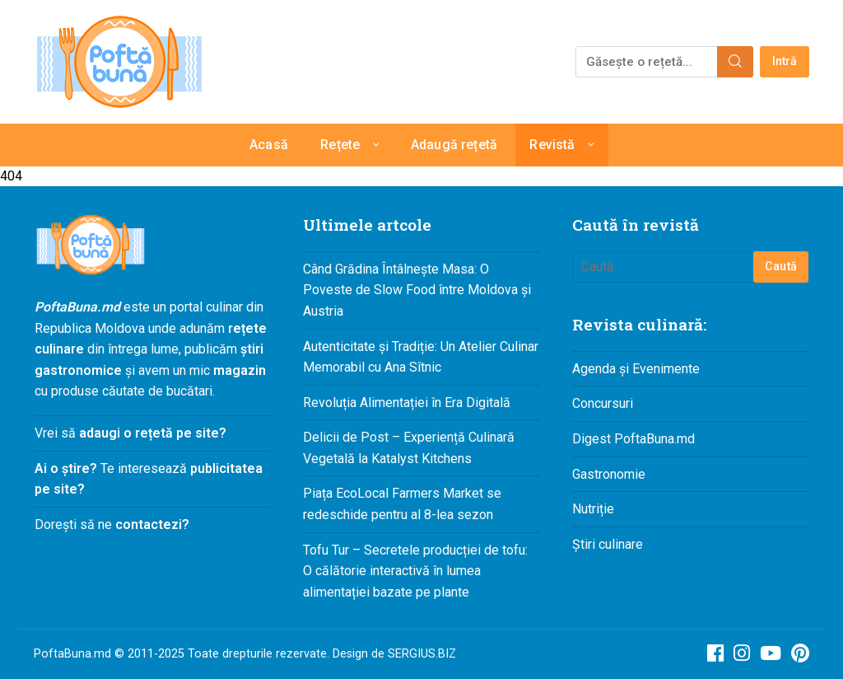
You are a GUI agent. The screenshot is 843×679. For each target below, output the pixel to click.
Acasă (268, 144)
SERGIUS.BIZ (422, 654)
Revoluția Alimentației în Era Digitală (406, 402)
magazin (239, 370)
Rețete (340, 144)
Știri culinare (607, 544)
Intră (785, 61)
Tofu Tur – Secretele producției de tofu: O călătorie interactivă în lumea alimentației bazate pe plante (415, 571)
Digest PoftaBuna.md (633, 439)
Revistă (552, 144)
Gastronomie (608, 474)
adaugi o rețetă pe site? (152, 433)
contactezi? (150, 524)
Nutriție (593, 509)
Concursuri (602, 403)
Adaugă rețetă (454, 144)
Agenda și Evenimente (636, 369)
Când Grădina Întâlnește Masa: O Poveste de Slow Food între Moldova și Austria (417, 290)
